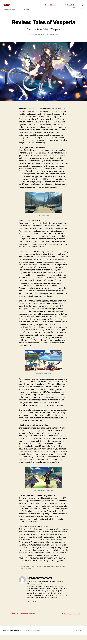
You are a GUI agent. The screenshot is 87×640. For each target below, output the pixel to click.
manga (32, 569)
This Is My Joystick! (16, 635)
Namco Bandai (39, 569)
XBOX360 (29, 571)
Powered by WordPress (34, 635)
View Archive (32, 603)
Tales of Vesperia (56, 569)
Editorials (53, 6)
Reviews (60, 6)
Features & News (71, 6)
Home (47, 6)
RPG (49, 569)
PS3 (46, 569)
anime (23, 569)
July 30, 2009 (53, 37)
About (74, 9)
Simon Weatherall (38, 37)
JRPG (27, 569)
